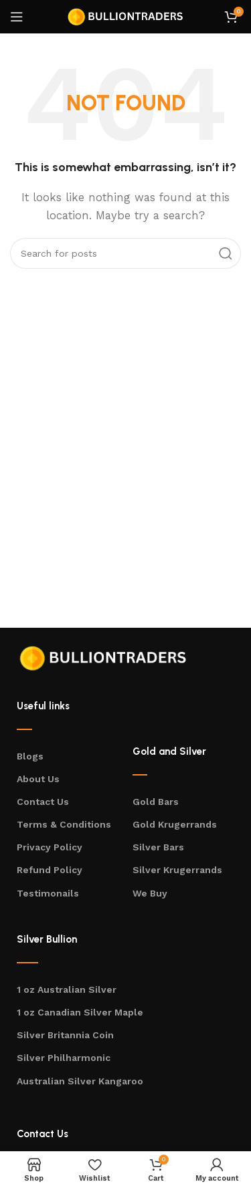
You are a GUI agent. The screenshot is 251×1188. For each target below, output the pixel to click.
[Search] (125, 253)
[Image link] (104, 656)
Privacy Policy (49, 847)
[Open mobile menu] (16, 16)
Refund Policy (49, 869)
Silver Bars (158, 847)
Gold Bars (156, 801)
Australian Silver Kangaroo (80, 1081)
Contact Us (43, 801)
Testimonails (48, 893)
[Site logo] (126, 16)
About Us (38, 779)
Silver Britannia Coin (65, 1035)
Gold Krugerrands (175, 824)
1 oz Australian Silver (66, 989)
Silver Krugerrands (177, 869)
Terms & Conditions (64, 824)
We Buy (150, 893)
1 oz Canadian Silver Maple (80, 1012)
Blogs (30, 756)
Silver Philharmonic (63, 1057)
